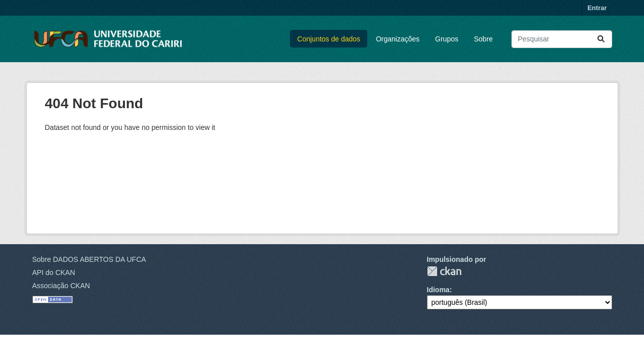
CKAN (444, 271)
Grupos (446, 39)
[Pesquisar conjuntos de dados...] (561, 39)
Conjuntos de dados (329, 39)
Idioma (438, 290)
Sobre (483, 39)
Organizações (397, 39)
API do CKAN (53, 272)
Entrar (597, 8)
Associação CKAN (61, 286)
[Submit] (601, 39)
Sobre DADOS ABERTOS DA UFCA (89, 259)
